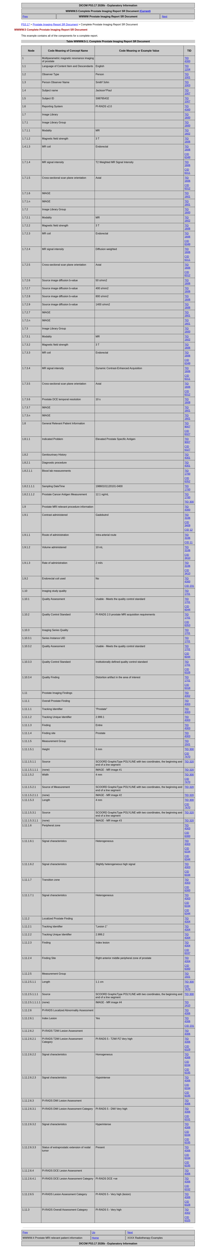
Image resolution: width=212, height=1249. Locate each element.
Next (164, 16)
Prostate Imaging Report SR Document (55, 24)
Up (93, 1232)
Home (95, 1237)
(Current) (145, 11)
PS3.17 (25, 24)
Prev (25, 16)
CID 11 (189, 542)
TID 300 (189, 501)
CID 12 (189, 529)
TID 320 (189, 761)
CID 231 (189, 586)
